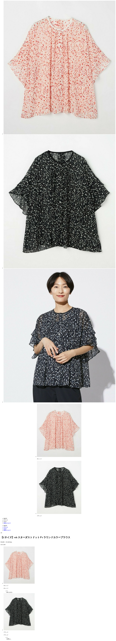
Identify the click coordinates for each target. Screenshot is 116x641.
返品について (7, 523)
